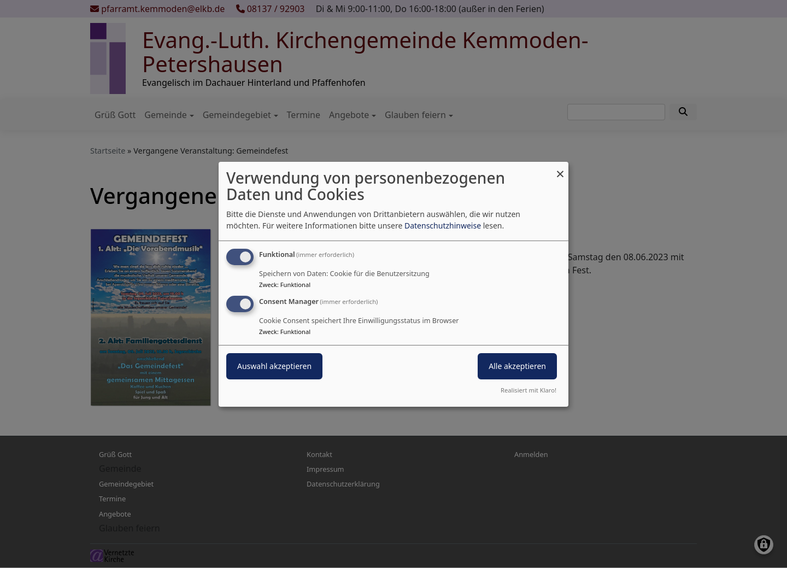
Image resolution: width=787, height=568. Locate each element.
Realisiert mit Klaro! (528, 390)
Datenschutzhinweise (442, 225)
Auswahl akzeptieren (274, 366)
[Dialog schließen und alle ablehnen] (560, 168)
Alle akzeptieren (517, 366)
